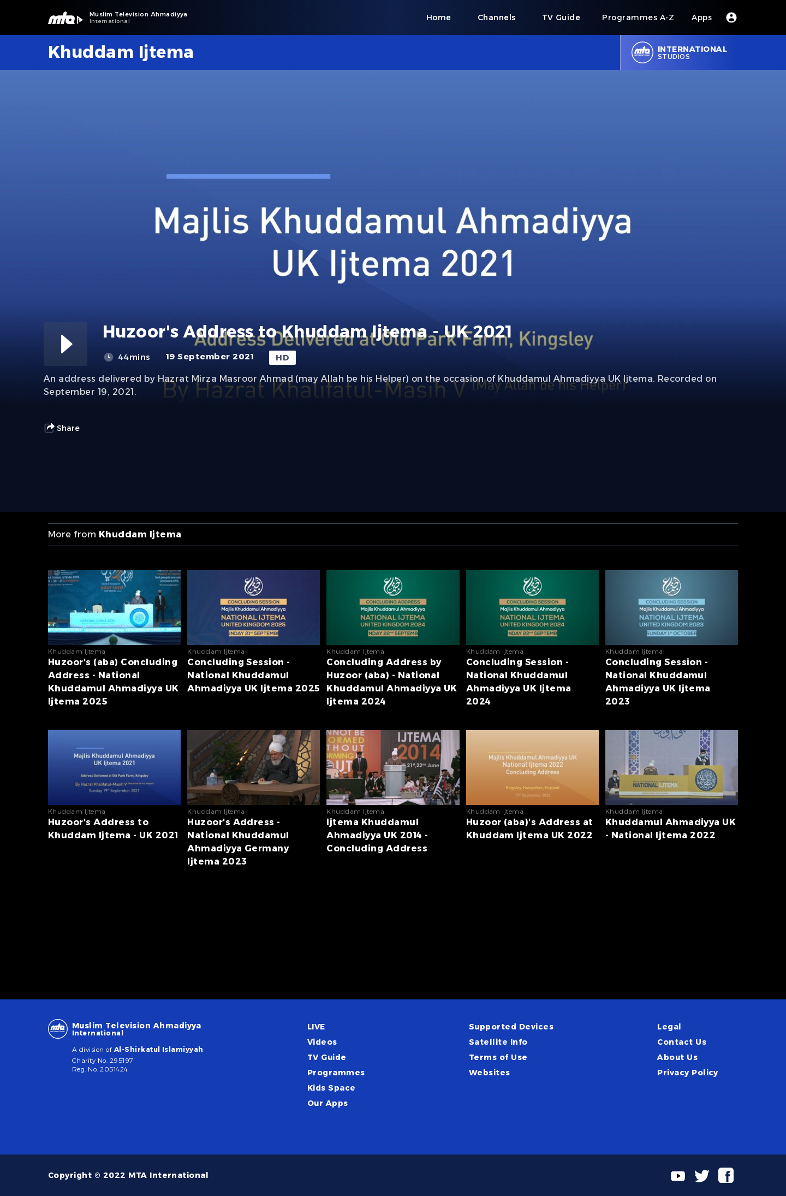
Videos (322, 1042)
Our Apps (327, 1103)
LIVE (316, 1027)
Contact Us (681, 1042)
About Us (677, 1057)
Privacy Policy (687, 1072)
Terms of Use (498, 1057)
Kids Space (331, 1088)
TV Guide (327, 1057)
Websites (489, 1072)
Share (62, 428)
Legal (669, 1027)
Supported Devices (511, 1027)
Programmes (336, 1072)
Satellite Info (498, 1042)
